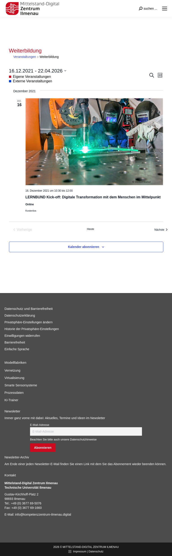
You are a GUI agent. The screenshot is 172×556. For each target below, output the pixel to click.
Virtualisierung (14, 378)
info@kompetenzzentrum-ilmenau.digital (43, 514)
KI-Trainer (11, 400)
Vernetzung (12, 370)
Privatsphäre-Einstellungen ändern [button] (28, 322)
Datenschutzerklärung (19, 315)
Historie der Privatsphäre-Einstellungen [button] (31, 329)
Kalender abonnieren (83, 247)
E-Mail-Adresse (39, 425)
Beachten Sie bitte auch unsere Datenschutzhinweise (63, 439)
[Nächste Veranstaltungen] (161, 229)
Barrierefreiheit (14, 342)
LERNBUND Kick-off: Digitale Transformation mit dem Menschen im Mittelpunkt (93, 197)
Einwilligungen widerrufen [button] (22, 335)
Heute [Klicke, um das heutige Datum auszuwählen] (90, 229)
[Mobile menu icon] (165, 8)
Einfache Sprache (16, 349)
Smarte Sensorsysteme (20, 385)
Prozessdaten (14, 392)
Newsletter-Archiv (16, 457)
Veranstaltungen (24, 57)
